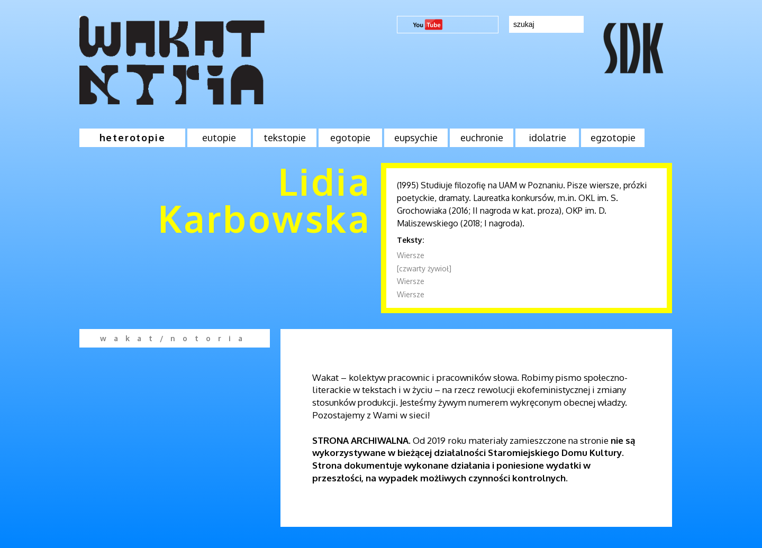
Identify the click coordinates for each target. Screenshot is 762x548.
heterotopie (132, 137)
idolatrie (547, 137)
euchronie (481, 137)
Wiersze (410, 255)
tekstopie (285, 137)
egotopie (350, 137)
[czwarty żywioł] (424, 268)
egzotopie (613, 137)
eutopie (219, 137)
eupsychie (416, 137)
